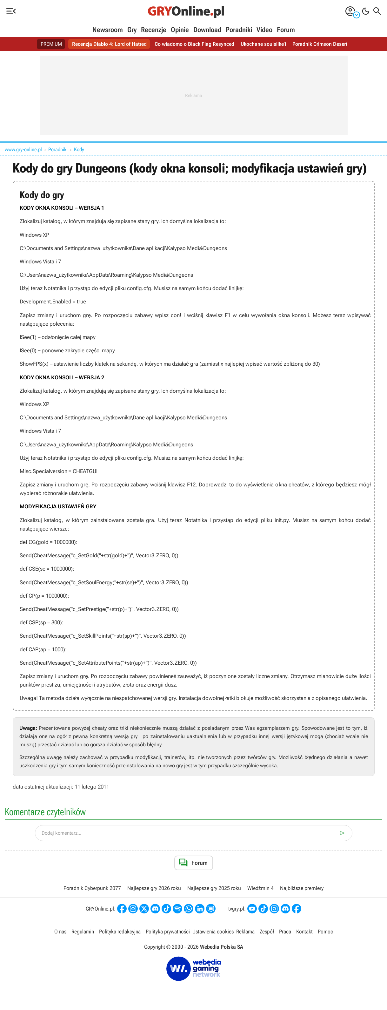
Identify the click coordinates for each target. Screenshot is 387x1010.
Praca (285, 931)
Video (264, 30)
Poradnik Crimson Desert (319, 44)
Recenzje (153, 30)
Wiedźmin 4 (260, 888)
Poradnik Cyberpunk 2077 (92, 888)
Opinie (180, 30)
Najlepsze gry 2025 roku (214, 888)
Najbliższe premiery (302, 888)
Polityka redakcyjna (120, 931)
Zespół (267, 931)
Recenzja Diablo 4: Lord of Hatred (109, 44)
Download (207, 30)
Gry (132, 30)
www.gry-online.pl (23, 149)
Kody (79, 149)
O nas (60, 931)
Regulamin (82, 931)
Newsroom (107, 30)
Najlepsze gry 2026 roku (154, 888)
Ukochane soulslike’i (263, 44)
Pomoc (325, 931)
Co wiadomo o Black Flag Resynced (194, 44)
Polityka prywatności (168, 931)
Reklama (245, 931)
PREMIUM (51, 44)
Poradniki (239, 30)
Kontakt (304, 931)
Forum (286, 30)
